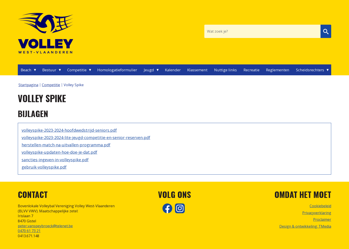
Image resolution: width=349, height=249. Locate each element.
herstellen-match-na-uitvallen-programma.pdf (66, 144)
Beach (26, 69)
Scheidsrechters (310, 69)
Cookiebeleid (320, 205)
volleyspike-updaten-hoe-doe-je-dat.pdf (59, 152)
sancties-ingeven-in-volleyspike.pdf (55, 159)
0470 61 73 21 (29, 230)
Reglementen (277, 69)
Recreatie (251, 69)
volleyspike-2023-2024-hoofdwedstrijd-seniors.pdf (69, 130)
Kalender (173, 69)
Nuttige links (225, 69)
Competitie (77, 69)
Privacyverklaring (316, 212)
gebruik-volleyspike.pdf (44, 167)
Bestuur (49, 69)
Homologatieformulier (117, 69)
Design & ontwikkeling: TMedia (305, 226)
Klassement (197, 69)
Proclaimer (322, 219)
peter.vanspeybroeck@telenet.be (45, 225)
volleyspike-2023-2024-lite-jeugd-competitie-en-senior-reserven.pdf (86, 137)
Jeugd (149, 69)
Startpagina (28, 84)
